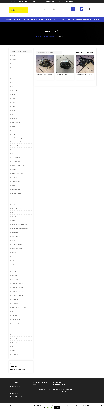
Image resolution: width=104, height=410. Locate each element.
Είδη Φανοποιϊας (16, 157)
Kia (73, 19)
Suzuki (48, 19)
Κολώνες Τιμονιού (16, 193)
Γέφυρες (14, 134)
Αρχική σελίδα (39, 36)
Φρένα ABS (15, 343)
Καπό (13, 185)
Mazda (96, 19)
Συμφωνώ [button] (57, 407)
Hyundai (34, 19)
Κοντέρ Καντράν (16, 205)
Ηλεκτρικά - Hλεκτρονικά (18, 173)
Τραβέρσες (14, 315)
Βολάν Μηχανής (16, 130)
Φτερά (13, 350)
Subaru (79, 19)
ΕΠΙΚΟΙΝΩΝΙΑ (69, 2)
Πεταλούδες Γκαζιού (17, 248)
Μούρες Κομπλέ (16, 236)
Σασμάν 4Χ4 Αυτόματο (18, 291)
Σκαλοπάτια (15, 303)
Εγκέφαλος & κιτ (16, 154)
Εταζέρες (14, 169)
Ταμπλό (14, 311)
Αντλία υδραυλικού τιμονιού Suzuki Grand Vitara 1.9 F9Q (65, 74)
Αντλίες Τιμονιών (16, 122)
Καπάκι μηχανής (16, 181)
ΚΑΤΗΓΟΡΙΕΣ (9, 19)
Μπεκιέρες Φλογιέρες (17, 244)
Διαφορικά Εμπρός (16, 142)
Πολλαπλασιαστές (16, 256)
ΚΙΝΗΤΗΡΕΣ (32, 2)
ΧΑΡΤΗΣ (13, 390)
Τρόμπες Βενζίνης (16, 319)
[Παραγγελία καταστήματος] (49, 52)
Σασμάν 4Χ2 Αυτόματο (17, 287)
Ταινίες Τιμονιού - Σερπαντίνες (19, 307)
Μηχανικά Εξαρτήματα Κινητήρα (20, 228)
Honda (42, 19)
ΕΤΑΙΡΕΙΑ (12, 2)
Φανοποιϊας (15, 339)
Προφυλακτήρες (16, 268)
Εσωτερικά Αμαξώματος (18, 165)
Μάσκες (14, 216)
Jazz (13, 79)
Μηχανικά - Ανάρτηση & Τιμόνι (50, 36)
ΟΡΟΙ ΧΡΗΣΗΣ (15, 393)
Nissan (26, 19)
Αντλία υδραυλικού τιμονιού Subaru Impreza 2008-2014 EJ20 (45, 74)
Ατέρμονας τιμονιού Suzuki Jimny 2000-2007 (85, 74)
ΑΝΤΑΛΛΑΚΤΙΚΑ (22, 2)
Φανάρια (14, 331)
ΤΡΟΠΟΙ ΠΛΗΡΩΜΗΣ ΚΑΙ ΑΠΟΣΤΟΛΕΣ (50, 2)
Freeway (14, 67)
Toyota (19, 19)
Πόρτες (13, 260)
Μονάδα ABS (15, 232)
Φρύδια (14, 346)
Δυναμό (14, 150)
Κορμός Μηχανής (16, 213)
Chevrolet (87, 19)
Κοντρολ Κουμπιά (16, 209)
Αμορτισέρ (14, 118)
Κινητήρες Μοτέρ (16, 189)
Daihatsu (56, 19)
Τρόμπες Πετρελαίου (17, 323)
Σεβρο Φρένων (15, 299)
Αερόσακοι (14, 110)
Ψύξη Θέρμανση (16, 354)
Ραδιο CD (14, 276)
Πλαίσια (14, 252)
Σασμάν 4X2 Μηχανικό (17, 283)
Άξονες (13, 126)
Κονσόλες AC (15, 201)
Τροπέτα (14, 327)
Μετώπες (14, 220)
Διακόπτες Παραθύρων (17, 138)
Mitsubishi (66, 19)
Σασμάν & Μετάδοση (17, 280)
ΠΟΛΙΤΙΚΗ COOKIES (16, 396)
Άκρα (13, 114)
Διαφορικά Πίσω (16, 146)
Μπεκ (13, 240)
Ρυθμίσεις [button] (49, 407)
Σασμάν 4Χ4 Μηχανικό (18, 295)
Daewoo (14, 59)
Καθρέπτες (14, 177)
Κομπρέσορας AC (16, 197)
